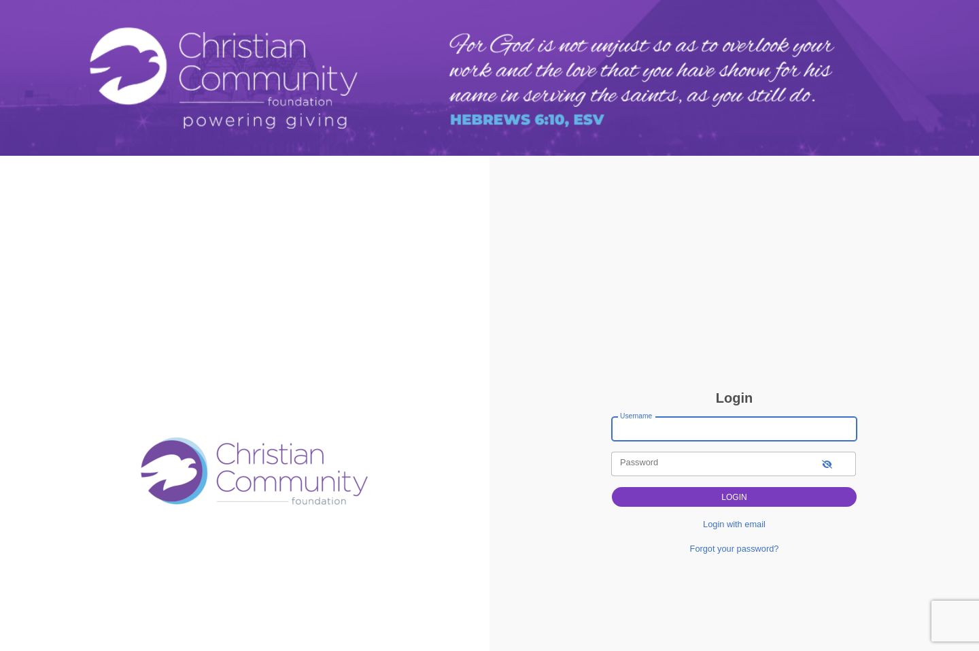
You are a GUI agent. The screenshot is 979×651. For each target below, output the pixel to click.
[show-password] (827, 463)
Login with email (734, 524)
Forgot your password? (734, 549)
